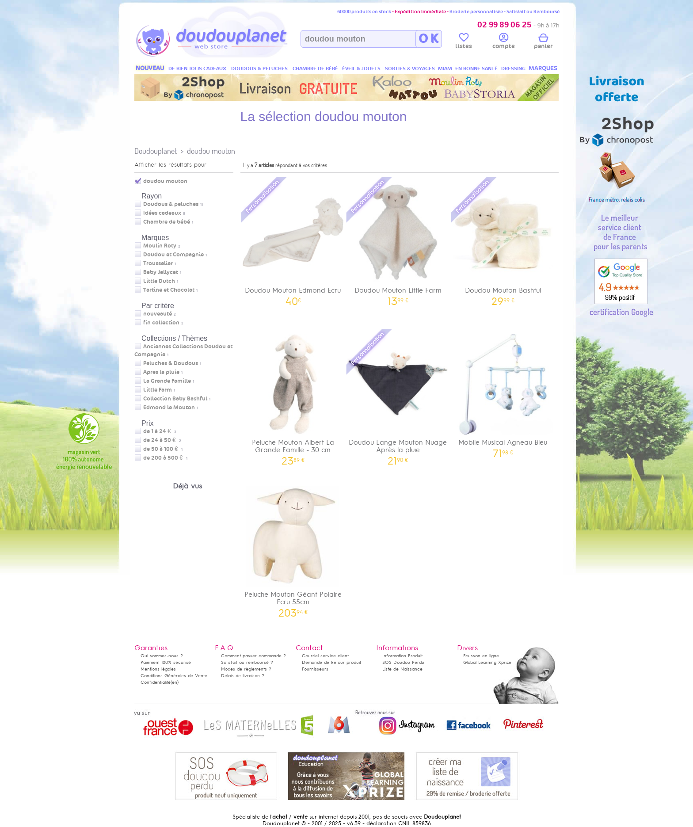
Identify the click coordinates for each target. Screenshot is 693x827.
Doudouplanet (155, 151)
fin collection (161, 322)
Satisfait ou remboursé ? (247, 662)
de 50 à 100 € (163, 449)
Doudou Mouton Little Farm (398, 241)
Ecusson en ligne (481, 655)
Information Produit (402, 655)
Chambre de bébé (166, 221)
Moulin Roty (159, 245)
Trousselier (158, 263)
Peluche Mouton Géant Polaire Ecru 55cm (293, 548)
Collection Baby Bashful (175, 398)
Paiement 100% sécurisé (166, 662)
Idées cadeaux (162, 213)
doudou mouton (211, 151)
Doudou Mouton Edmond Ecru (293, 241)
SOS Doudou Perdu (403, 662)
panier (543, 42)
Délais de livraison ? (242, 675)
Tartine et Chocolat (168, 289)
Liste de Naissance (402, 669)
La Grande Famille (167, 381)
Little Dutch (159, 281)
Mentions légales (158, 669)
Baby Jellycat (160, 272)
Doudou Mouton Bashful (503, 241)
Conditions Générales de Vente (174, 675)
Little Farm (157, 389)
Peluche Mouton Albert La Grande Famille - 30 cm (293, 396)
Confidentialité (156, 682)
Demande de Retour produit (331, 662)
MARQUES (543, 68)
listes (463, 42)
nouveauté (157, 313)
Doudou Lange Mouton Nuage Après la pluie (398, 396)
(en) (175, 682)
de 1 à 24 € (159, 431)
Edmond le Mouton (169, 407)
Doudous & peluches (170, 204)
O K (428, 39)
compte (503, 42)
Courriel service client (325, 655)
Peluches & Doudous (170, 363)
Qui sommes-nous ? (162, 655)
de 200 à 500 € (165, 457)
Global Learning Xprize (487, 662)
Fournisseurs (315, 669)
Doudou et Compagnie (173, 254)
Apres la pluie (161, 372)
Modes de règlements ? (246, 669)
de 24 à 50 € (162, 440)
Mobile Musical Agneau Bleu (503, 393)
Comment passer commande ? (253, 655)
